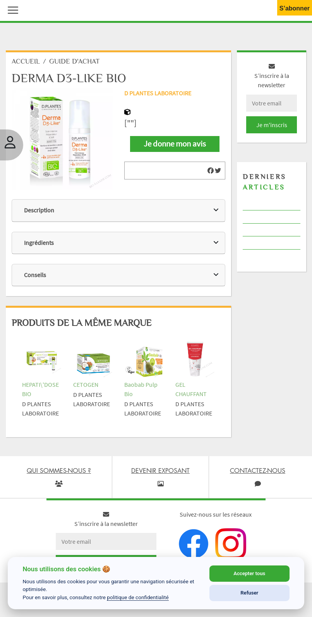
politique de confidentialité (138, 597)
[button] (11, 9)
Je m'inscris (271, 125)
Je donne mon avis (175, 144)
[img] (210, 170)
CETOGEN (85, 384)
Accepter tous (249, 573)
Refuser (249, 593)
